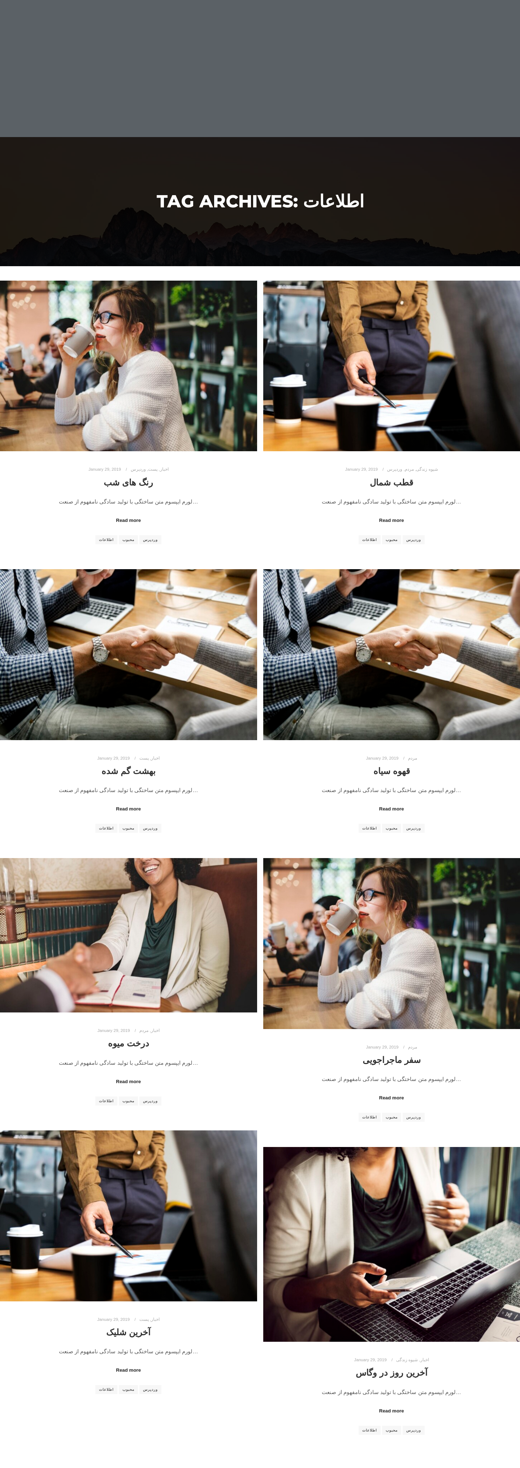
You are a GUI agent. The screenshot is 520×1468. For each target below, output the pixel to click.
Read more (128, 520)
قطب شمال (391, 482)
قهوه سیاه (391, 771)
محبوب (128, 540)
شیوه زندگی (427, 469)
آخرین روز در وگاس (392, 1372)
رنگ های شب (128, 482)
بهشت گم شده (128, 771)
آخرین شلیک (128, 1332)
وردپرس (138, 469)
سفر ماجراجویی (392, 1060)
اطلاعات (106, 540)
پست (152, 469)
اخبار (164, 469)
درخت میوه (128, 1043)
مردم (409, 469)
